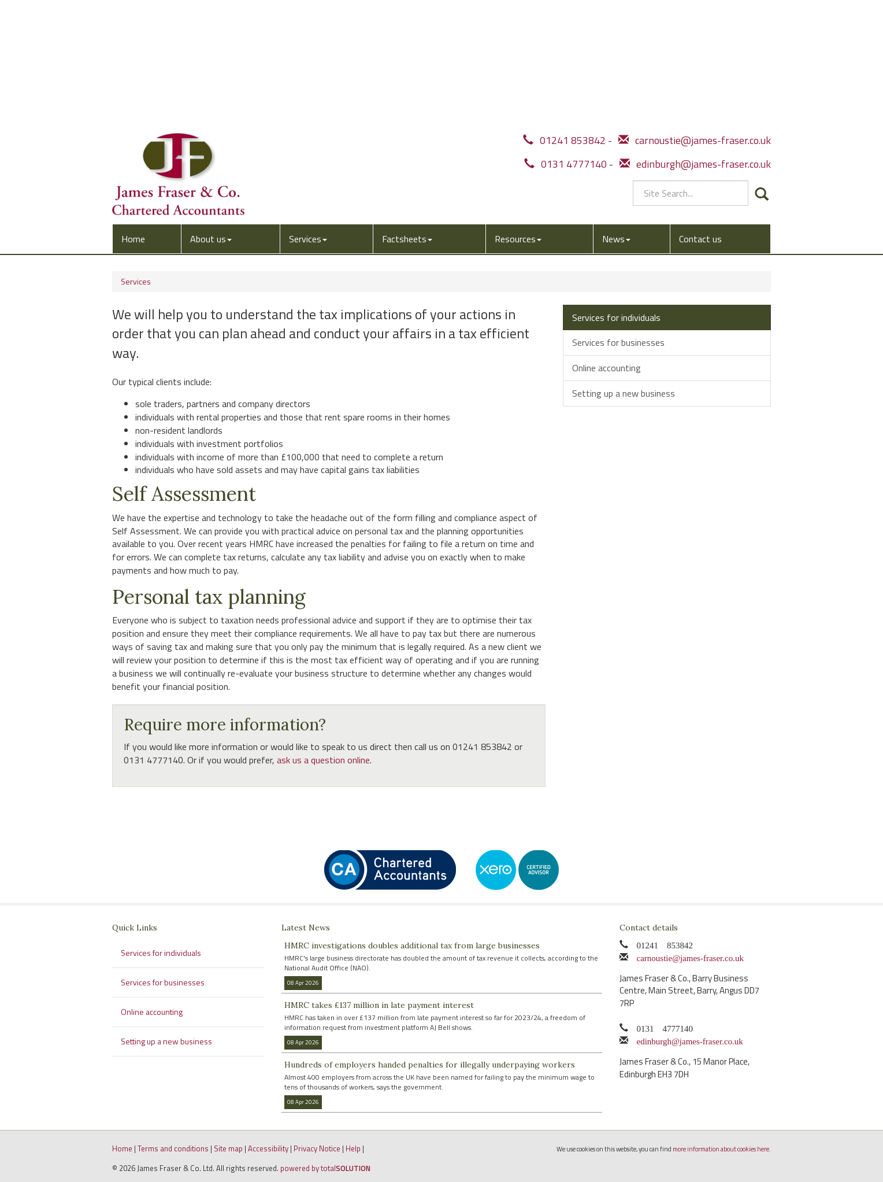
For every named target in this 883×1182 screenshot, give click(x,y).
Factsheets (407, 108)
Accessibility (268, 1148)
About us (211, 108)
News (616, 108)
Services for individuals (616, 317)
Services (308, 108)
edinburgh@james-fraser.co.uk (695, 37)
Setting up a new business (623, 393)
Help (353, 1148)
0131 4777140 (565, 37)
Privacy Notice (317, 1148)
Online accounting (606, 368)
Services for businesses (618, 342)
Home (133, 108)
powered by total (325, 1168)
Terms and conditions (173, 1148)
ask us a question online (323, 760)
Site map (228, 1148)
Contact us (700, 108)
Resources (518, 108)
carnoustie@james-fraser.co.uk (694, 13)
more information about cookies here (721, 1149)
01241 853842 (564, 13)
